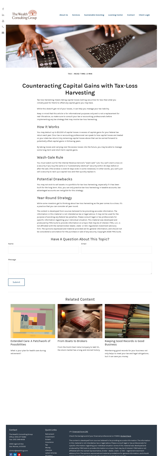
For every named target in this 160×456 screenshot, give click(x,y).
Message (12, 250)
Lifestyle (48, 440)
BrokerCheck (126, 426)
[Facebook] (3, 9)
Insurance (49, 432)
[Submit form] (16, 272)
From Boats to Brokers (72, 331)
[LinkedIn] (3, 15)
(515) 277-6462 (20, 427)
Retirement (49, 424)
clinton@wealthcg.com (18, 441)
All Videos (49, 446)
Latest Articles (51, 443)
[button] (63, 7)
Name (10, 234)
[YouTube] (3, 21)
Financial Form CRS (80, 422)
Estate (48, 430)
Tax (46, 435)
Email (83, 234)
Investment (50, 427)
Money (48, 438)
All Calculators (51, 449)
